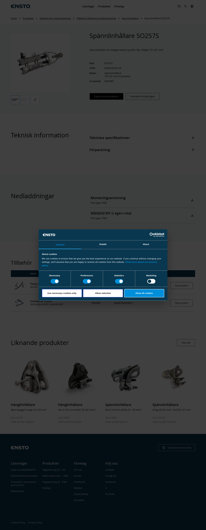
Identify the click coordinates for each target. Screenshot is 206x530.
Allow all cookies (144, 293)
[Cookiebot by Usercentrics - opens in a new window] (151, 235)
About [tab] (146, 244)
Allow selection (103, 293)
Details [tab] (103, 244)
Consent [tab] (60, 244)
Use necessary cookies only (61, 293)
